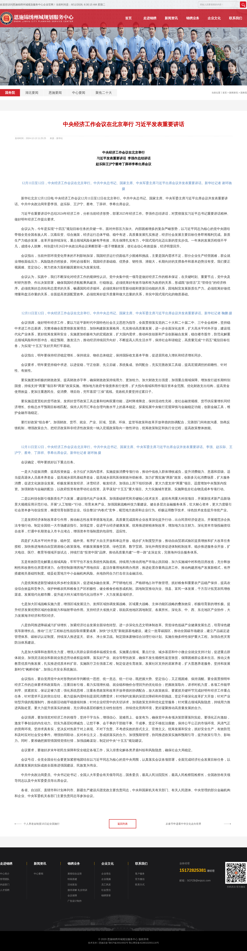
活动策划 (72, 884)
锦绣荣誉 (106, 895)
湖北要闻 (31, 93)
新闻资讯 (233, 92)
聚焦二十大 (104, 93)
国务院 (10, 93)
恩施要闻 (55, 93)
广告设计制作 (75, 901)
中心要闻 (78, 93)
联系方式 (140, 884)
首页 (224, 92)
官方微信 (140, 879)
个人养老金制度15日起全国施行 (42, 823)
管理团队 (4, 879)
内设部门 (4, 884)
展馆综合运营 (75, 873)
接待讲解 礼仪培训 (77, 890)
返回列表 (123, 823)
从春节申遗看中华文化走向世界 (183, 823)
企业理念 (106, 873)
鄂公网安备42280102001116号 (144, 943)
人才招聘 (4, 890)
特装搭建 (72, 879)
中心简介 (4, 873)
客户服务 (140, 873)
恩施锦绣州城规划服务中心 (122, 939)
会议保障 (72, 895)
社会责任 (106, 890)
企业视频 (106, 879)
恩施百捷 (103, 943)
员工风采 (106, 884)
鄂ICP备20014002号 (118, 943)
